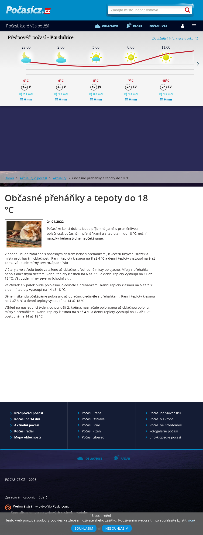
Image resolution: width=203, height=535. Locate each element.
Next (197, 63)
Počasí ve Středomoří (166, 425)
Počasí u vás (158, 26)
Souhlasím (84, 528)
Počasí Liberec (93, 437)
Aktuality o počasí (33, 178)
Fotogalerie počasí (164, 431)
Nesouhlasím (116, 528)
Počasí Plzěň (91, 431)
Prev (5, 63)
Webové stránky (25, 506)
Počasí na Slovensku (165, 413)
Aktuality (59, 178)
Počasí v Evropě (162, 419)
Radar (137, 26)
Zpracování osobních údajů (26, 497)
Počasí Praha (92, 413)
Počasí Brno (91, 425)
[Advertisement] (101, 138)
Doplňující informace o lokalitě (175, 38)
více (190, 520)
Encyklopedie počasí (165, 437)
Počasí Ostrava (93, 419)
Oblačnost (110, 26)
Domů (9, 178)
